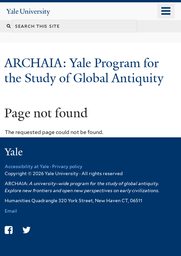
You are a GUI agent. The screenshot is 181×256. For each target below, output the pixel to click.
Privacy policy (67, 166)
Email (11, 211)
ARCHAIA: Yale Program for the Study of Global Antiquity (85, 70)
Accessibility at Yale (27, 166)
